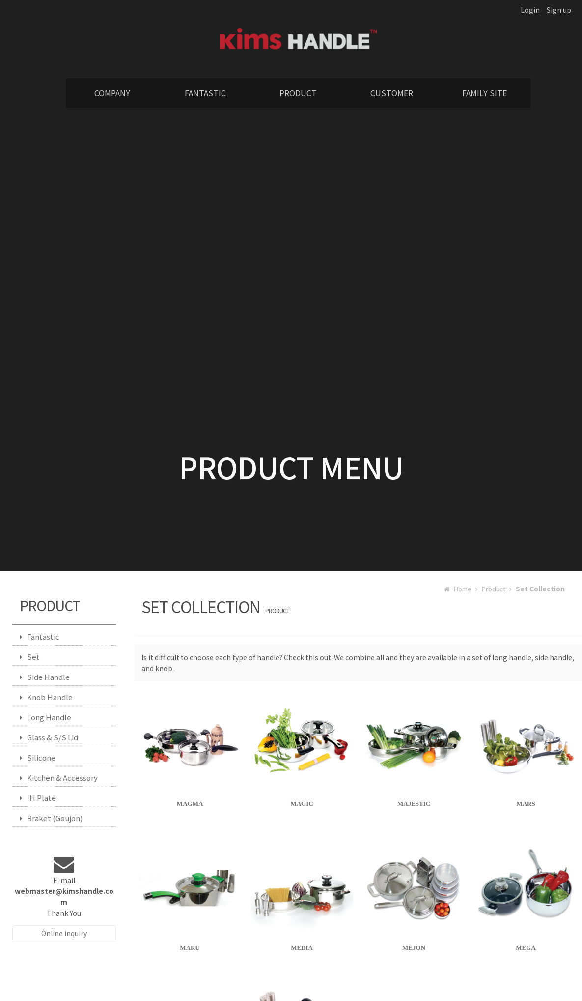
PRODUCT (298, 93)
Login (530, 10)
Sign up (559, 10)
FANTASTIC (205, 93)
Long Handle (45, 717)
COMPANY (112, 93)
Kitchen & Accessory (59, 777)
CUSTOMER (391, 93)
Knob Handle (46, 697)
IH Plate (38, 798)
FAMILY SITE (484, 93)
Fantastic (39, 636)
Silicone (37, 757)
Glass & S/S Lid (49, 737)
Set (30, 656)
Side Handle (45, 677)
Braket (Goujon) (51, 818)
